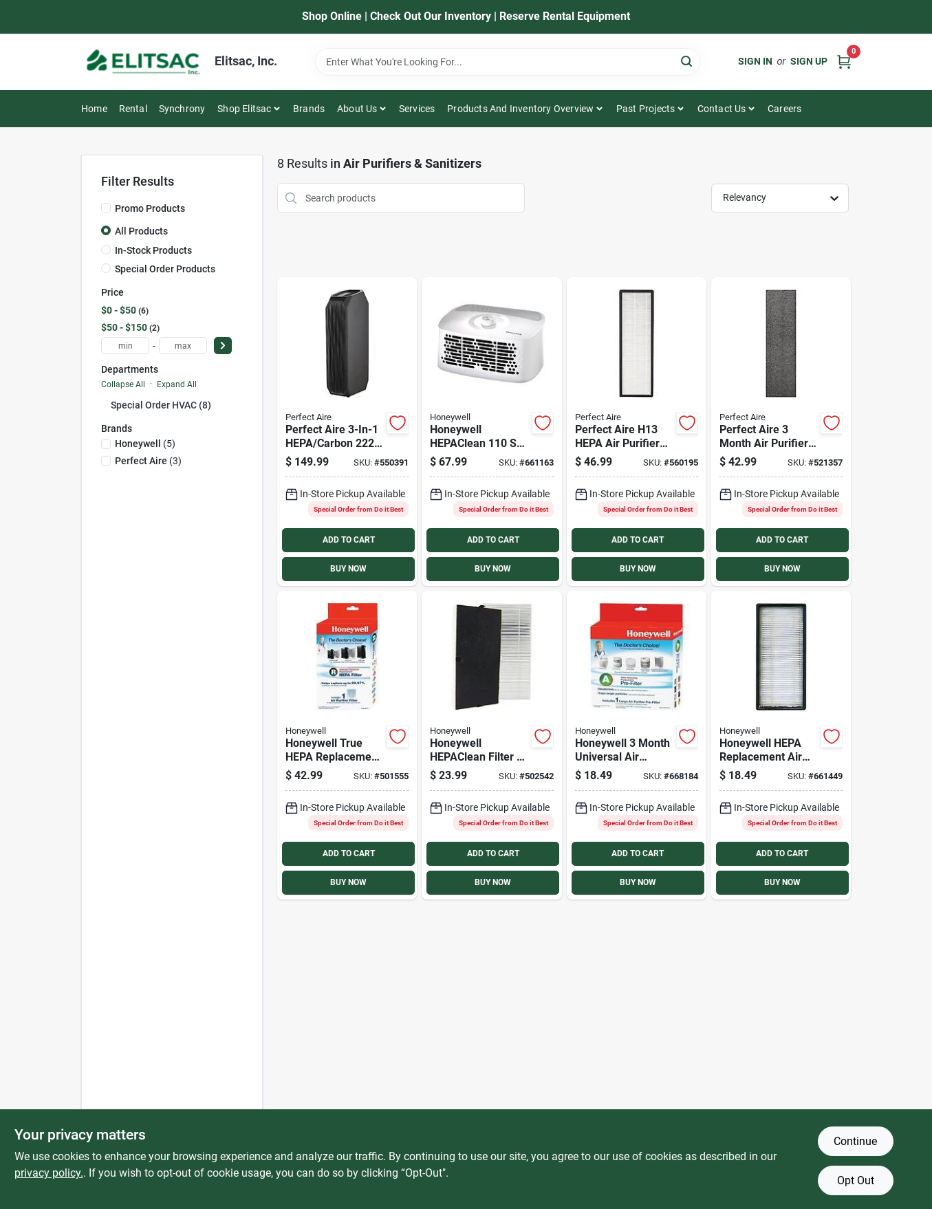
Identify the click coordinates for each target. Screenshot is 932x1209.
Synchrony (182, 108)
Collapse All (123, 384)
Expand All (177, 384)
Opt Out (855, 1180)
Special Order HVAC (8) (161, 405)
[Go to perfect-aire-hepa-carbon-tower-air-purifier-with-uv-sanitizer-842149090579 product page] (347, 431)
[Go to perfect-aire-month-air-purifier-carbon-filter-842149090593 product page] (781, 431)
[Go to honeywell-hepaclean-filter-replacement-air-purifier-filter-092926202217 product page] (491, 745)
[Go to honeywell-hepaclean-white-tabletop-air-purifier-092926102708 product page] (491, 431)
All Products (141, 231)
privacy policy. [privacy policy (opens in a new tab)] (48, 1172)
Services (417, 108)
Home (94, 108)
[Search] (687, 61)
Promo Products (150, 208)
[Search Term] (507, 62)
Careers (784, 108)
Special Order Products (165, 268)
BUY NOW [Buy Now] (348, 569)
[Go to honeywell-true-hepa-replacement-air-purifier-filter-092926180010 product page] (347, 745)
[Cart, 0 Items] (844, 61)
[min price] (125, 345)
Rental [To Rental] (133, 108)
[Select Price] (223, 345)
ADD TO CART (349, 540)
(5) (145, 443)
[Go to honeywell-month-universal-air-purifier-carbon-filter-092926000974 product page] (636, 745)
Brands (309, 108)
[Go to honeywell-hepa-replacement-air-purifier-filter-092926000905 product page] (781, 745)
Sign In (755, 61)
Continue (855, 1141)
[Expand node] (106, 404)
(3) (148, 460)
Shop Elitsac (244, 108)
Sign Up (808, 61)
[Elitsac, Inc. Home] (143, 61)
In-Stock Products (153, 250)
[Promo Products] (106, 208)
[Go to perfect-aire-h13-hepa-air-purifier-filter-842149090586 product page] (636, 431)
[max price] (183, 345)
